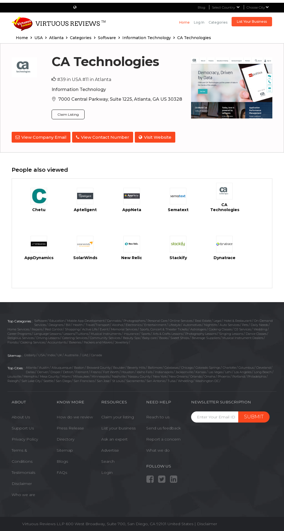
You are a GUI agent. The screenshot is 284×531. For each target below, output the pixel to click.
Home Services (18, 328)
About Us (21, 415)
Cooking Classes (220, 328)
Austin (44, 366)
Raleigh (13, 379)
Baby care (149, 337)
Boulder (119, 366)
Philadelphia (256, 375)
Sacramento (135, 379)
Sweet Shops (179, 337)
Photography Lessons (201, 333)
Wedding (260, 328)
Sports (145, 333)
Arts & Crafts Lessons (168, 333)
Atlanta (31, 366)
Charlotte (229, 366)
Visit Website (157, 137)
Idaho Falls (145, 371)
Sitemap (65, 449)
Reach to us (157, 415)
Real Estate (203, 319)
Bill (68, 324)
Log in (199, 22)
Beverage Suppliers (206, 337)
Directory (65, 438)
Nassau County (139, 375)
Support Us (23, 426)
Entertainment (155, 324)
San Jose (103, 379)
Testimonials (23, 471)
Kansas (201, 371)
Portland (238, 375)
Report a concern (163, 438)
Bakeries (75, 341)
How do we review (75, 415)
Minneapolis (101, 375)
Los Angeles (243, 371)
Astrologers (198, 328)
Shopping (72, 328)
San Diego (63, 379)
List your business (118, 426)
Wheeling (185, 379)
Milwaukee (81, 375)
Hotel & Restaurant (238, 319)
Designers (56, 324)
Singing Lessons (231, 333)
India (51, 354)
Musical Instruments (106, 333)
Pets (245, 324)
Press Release (70, 426)
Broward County (99, 366)
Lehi (228, 371)
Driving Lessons (48, 337)
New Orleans (178, 375)
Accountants (57, 341)
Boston (79, 366)
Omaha (209, 375)
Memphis (30, 375)
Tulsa (172, 379)
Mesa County (49, 375)
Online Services (181, 319)
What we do (158, 449)
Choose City (258, 7)
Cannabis (114, 319)
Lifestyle (175, 324)
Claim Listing (68, 114)
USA (41, 354)
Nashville (119, 375)
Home (184, 22)
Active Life (89, 328)
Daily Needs (259, 324)
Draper (55, 371)
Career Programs (19, 333)
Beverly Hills (136, 366)
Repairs (37, 328)
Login (107, 471)
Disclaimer (22, 482)
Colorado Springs (208, 366)
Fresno (96, 371)
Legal (217, 319)
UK (59, 354)
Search (108, 460)
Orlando (196, 375)
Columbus (246, 366)
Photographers (134, 319)
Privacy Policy (25, 438)
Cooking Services (32, 341)
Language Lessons (47, 333)
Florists (12, 341)
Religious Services (20, 337)
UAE (85, 354)
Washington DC (207, 379)
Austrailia (72, 354)
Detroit (68, 371)
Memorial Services (124, 328)
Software (40, 319)
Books (163, 337)
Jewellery (121, 341)
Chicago (187, 366)
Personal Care (157, 319)
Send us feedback (163, 426)
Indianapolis (164, 371)
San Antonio (155, 379)
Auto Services (230, 324)
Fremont (81, 371)
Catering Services (74, 337)
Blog (201, 7)
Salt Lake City (31, 379)
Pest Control (53, 328)
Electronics (134, 324)
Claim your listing (117, 415)
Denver (42, 371)
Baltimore (155, 366)
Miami (66, 375)
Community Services (105, 337)
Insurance (131, 333)
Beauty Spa (131, 337)
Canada (96, 354)
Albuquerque (62, 366)
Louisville (14, 375)
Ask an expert (114, 438)
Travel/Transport (97, 324)
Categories (218, 22)
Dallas (30, 371)
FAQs (62, 471)
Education (57, 319)
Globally (30, 354)
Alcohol (117, 324)
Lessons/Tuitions (76, 333)
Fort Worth (111, 371)
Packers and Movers (98, 341)
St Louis (118, 379)
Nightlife (210, 324)
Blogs (62, 460)
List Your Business (252, 21)
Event (104, 328)
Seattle (48, 379)
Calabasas (171, 366)
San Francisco (83, 379)
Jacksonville (184, 371)
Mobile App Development (86, 319)
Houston (127, 371)
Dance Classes (256, 333)
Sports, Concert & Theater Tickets (164, 328)
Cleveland (263, 366)
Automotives (192, 324)
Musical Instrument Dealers (242, 337)
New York (160, 375)
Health (78, 324)
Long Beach (263, 371)
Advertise (110, 449)
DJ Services (242, 328)
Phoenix (224, 375)
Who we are (23, 493)
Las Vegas (216, 371)
